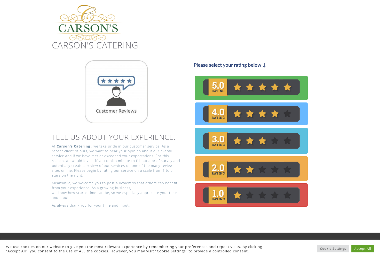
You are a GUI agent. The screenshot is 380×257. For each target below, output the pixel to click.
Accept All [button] (362, 248)
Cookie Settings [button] (333, 248)
